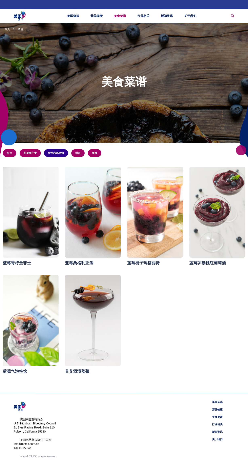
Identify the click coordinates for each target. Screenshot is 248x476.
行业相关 (217, 424)
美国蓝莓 (217, 402)
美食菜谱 (217, 417)
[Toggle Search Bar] (232, 16)
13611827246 (22, 448)
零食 (94, 153)
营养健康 (217, 409)
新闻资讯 (217, 432)
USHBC (32, 456)
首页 (7, 29)
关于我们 (217, 439)
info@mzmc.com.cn (26, 443)
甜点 (78, 153)
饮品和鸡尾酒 (56, 153)
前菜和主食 (30, 153)
